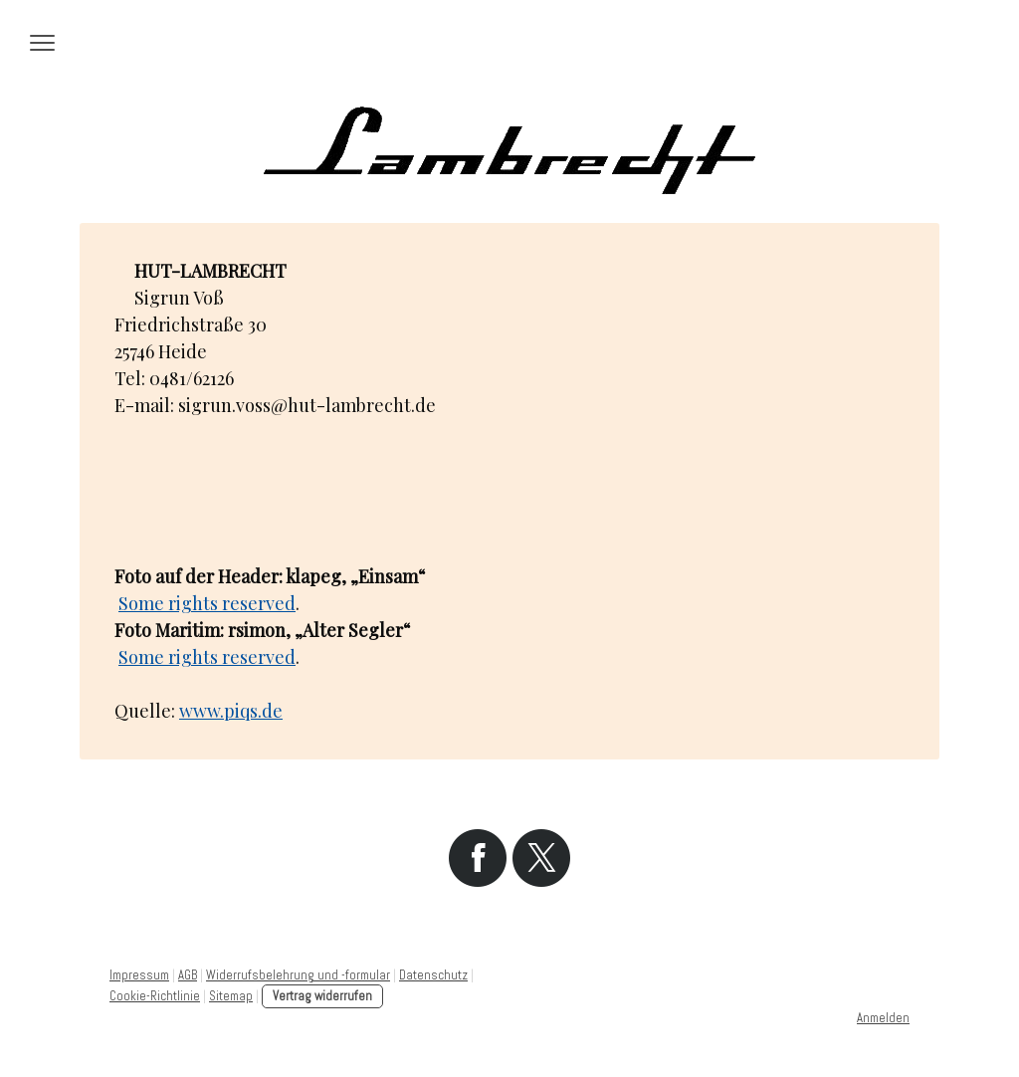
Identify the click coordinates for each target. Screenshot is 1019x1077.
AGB (187, 975)
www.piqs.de (231, 711)
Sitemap (231, 995)
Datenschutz (433, 975)
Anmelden (883, 1017)
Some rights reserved (207, 603)
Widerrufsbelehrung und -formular (298, 975)
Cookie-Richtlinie (154, 995)
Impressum (139, 975)
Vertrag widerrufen (322, 995)
